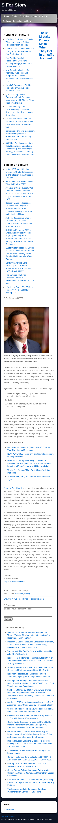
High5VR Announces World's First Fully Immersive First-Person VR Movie (18, 88)
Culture (45, 16)
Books (14, 16)
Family (27, 593)
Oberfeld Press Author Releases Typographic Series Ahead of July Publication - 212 (20, 51)
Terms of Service (36, 819)
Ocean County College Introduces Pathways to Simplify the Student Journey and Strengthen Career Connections (30, 773)
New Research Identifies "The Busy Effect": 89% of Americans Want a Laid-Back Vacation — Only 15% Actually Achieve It (30, 661)
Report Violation (37, 599)
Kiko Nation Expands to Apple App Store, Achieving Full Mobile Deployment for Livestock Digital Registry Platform (30, 782)
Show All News (10, 599)
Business (7, 21)
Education (17, 21)
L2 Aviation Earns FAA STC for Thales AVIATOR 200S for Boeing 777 (19, 290)
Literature (35, 16)
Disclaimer (23, 599)
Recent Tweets (8, 816)
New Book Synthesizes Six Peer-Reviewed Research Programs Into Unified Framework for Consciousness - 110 (20, 76)
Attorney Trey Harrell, (13, 488)
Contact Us (48, 819)
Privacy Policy (23, 819)
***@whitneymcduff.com (14, 581)
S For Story (13, 4)
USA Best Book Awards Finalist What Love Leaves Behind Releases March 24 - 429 (19, 42)
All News (28, 21)
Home (6, 16)
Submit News (9, 809)
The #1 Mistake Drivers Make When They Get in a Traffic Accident (46, 45)
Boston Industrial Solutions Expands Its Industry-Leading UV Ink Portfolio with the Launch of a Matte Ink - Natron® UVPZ (30, 744)
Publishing (24, 16)
